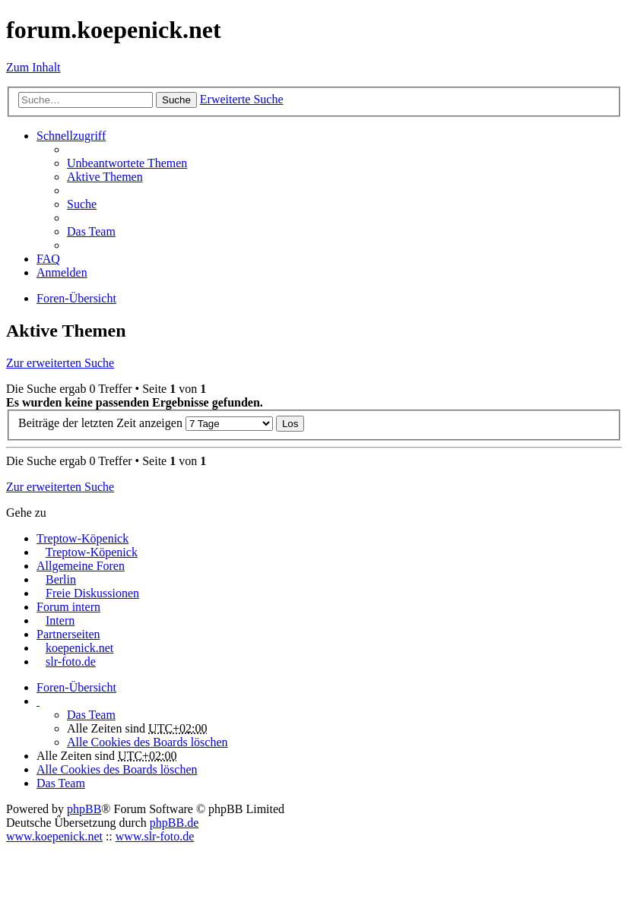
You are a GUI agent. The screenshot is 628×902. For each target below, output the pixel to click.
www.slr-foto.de (155, 836)
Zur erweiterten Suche (60, 362)
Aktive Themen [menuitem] (105, 176)
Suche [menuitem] (82, 204)
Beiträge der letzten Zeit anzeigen (145, 422)
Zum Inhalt (33, 67)
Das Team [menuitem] (91, 231)
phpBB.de (174, 822)
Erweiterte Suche (242, 99)
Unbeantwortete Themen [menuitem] (127, 163)
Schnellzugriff (71, 135)
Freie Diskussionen (92, 593)
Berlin (61, 579)
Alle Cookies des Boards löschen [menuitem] (147, 742)
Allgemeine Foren (80, 565)
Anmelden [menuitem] (61, 272)
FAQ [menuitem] (48, 258)
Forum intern (68, 606)
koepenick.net (79, 647)
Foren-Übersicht (76, 687)
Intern (60, 620)
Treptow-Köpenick (82, 538)
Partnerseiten (68, 634)
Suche (176, 100)
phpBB (84, 808)
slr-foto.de (71, 661)
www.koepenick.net (54, 836)
